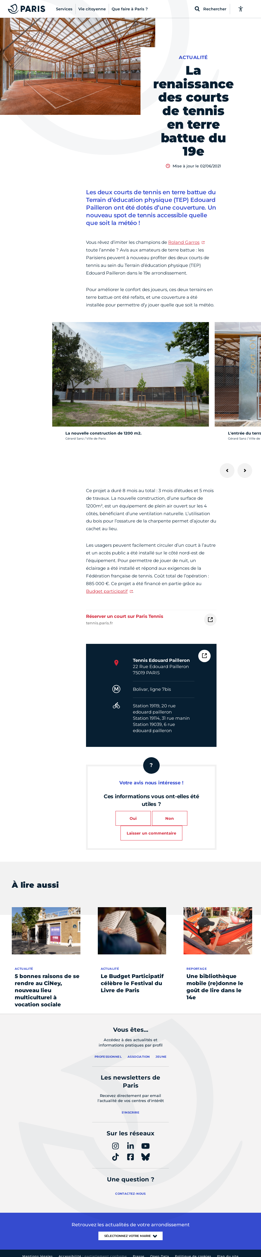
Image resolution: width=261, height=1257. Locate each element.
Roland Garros (183, 242)
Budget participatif (107, 591)
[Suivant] (244, 470)
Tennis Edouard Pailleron (161, 660)
